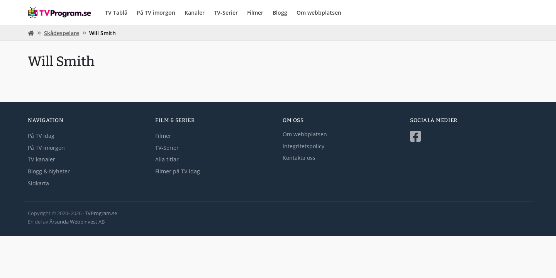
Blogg (280, 12)
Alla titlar (167, 159)
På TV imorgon (156, 12)
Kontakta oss (299, 157)
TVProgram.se (101, 213)
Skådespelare (61, 33)
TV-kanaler (41, 159)
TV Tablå (116, 12)
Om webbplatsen (319, 12)
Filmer (255, 12)
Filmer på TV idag (177, 171)
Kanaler (195, 12)
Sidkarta (38, 183)
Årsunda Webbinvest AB (77, 221)
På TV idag (41, 135)
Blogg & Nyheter (49, 171)
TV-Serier (226, 12)
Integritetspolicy (303, 146)
